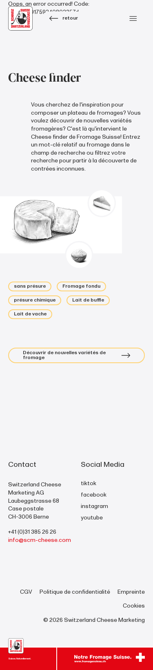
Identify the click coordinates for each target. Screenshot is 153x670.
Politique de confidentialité (75, 592)
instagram (94, 506)
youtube (92, 517)
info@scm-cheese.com (39, 540)
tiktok (88, 483)
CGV (26, 592)
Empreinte (131, 592)
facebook (93, 495)
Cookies (134, 606)
